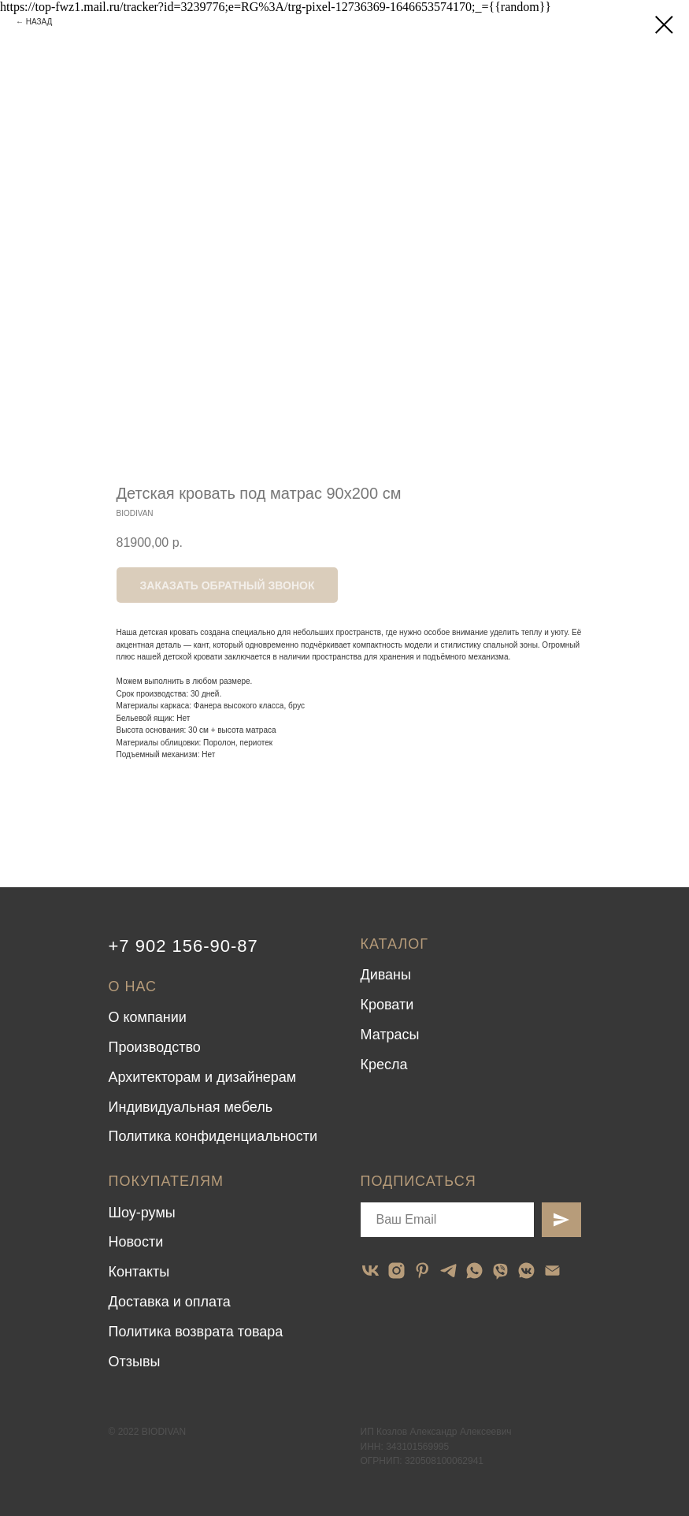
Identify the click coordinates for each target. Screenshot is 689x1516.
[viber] (500, 1270)
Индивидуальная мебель (191, 1107)
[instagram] (396, 1270)
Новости (136, 1242)
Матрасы (390, 1034)
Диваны (386, 975)
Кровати (387, 1005)
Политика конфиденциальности (213, 1136)
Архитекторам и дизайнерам (203, 1077)
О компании (148, 1017)
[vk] (370, 1270)
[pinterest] (422, 1270)
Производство (155, 1047)
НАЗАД (39, 21)
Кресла (384, 1064)
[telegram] (448, 1270)
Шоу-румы (142, 1213)
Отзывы (135, 1361)
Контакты (139, 1272)
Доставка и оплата (170, 1302)
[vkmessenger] (526, 1270)
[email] (552, 1270)
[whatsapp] (474, 1270)
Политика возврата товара (196, 1332)
